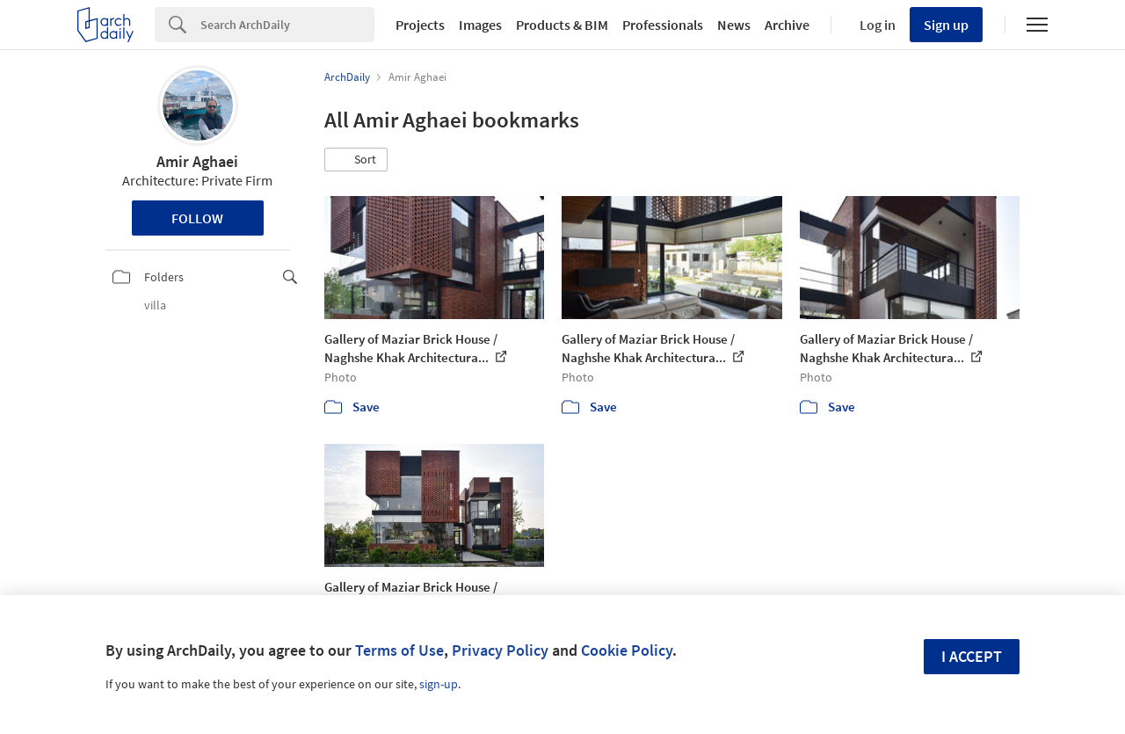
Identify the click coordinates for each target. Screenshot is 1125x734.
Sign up (946, 24)
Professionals (662, 25)
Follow (197, 218)
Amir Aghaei (197, 161)
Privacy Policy (500, 650)
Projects (420, 25)
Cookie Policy (626, 650)
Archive (787, 25)
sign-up (438, 684)
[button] (356, 160)
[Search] (287, 24)
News (734, 25)
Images (480, 25)
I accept (971, 656)
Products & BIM (562, 25)
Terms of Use (399, 650)
